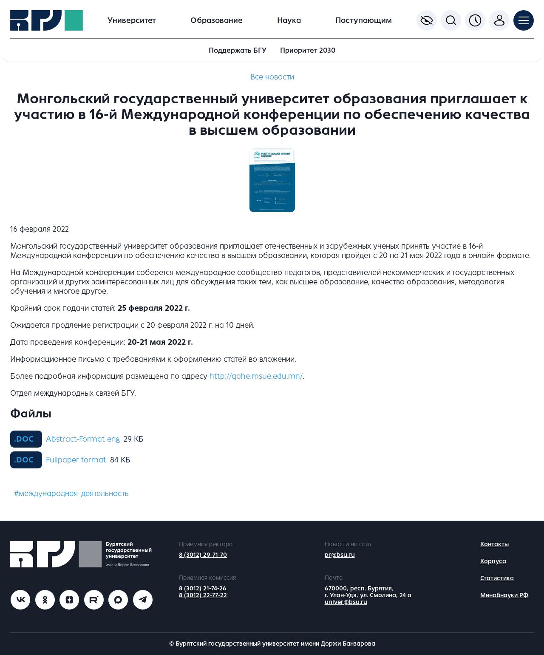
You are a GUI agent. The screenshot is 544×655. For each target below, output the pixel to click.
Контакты (494, 544)
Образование (216, 20)
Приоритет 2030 (307, 50)
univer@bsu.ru (346, 602)
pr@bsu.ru (340, 555)
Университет (132, 20)
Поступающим (363, 20)
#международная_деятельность (71, 493)
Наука (289, 20)
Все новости (272, 77)
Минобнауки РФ (504, 595)
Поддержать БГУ (237, 50)
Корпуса (493, 561)
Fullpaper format (76, 460)
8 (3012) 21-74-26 (203, 588)
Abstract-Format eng (83, 439)
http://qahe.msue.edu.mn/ (256, 376)
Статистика (497, 578)
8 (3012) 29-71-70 (203, 555)
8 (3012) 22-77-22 (203, 595)
